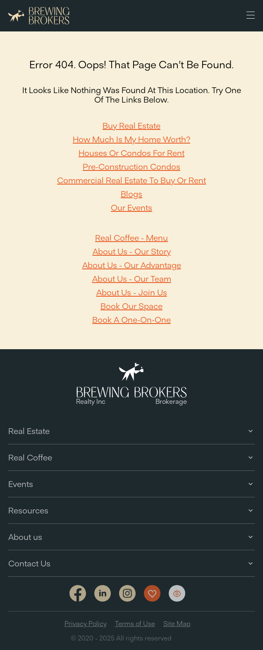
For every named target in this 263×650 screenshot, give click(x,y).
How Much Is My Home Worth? (131, 139)
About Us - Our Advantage (131, 265)
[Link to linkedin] (102, 593)
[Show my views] (177, 593)
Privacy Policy (86, 623)
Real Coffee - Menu (131, 238)
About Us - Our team (131, 278)
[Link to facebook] (77, 594)
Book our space (131, 306)
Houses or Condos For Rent (131, 153)
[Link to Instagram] (127, 594)
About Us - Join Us (131, 292)
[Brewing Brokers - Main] (38, 16)
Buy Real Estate (131, 125)
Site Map (177, 623)
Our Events (131, 207)
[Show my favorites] (152, 593)
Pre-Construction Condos (131, 166)
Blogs (131, 194)
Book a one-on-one (131, 319)
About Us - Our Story (132, 251)
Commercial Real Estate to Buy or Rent (131, 180)
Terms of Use (135, 623)
